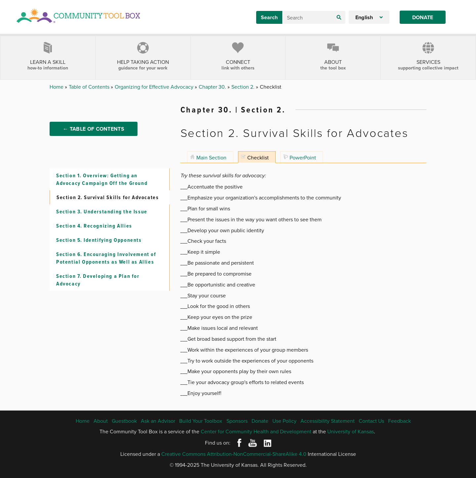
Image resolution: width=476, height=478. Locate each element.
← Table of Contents (93, 133)
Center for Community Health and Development (256, 431)
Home (57, 86)
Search (269, 17)
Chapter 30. (213, 86)
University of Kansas (350, 431)
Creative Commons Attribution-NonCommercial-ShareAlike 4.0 (233, 453)
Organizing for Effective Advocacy (155, 86)
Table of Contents (90, 86)
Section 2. (243, 86)
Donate (422, 17)
